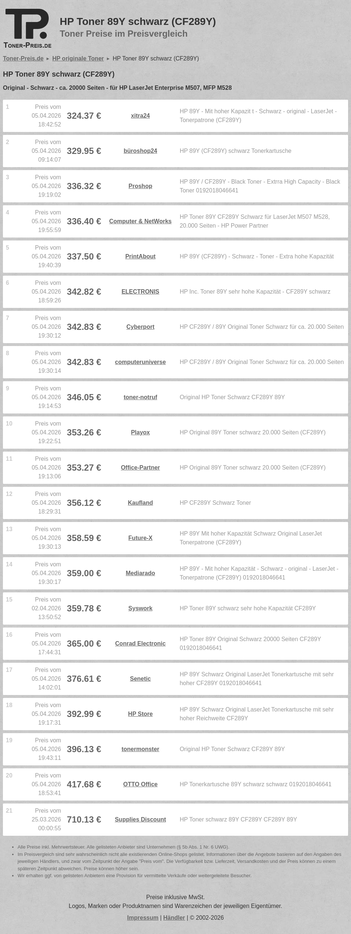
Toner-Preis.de (23, 58)
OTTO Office (140, 784)
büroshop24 (140, 151)
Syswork (140, 608)
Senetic (140, 679)
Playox (140, 432)
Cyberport (140, 327)
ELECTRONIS (140, 291)
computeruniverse (140, 362)
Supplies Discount (140, 819)
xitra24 (140, 116)
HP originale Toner (78, 58)
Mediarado (140, 573)
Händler (174, 918)
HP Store (140, 714)
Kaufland (140, 503)
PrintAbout (140, 256)
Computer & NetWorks (140, 221)
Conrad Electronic (140, 643)
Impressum (142, 918)
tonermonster (140, 749)
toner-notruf (140, 397)
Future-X (140, 538)
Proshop (140, 186)
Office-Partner (140, 467)
